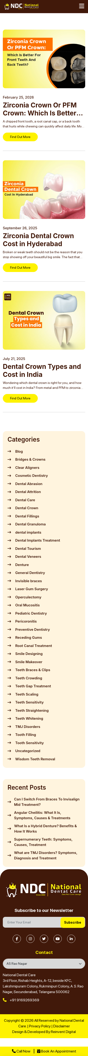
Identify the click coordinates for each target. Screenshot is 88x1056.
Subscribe (72, 922)
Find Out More (20, 137)
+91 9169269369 (21, 1000)
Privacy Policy (40, 1026)
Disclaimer (61, 1026)
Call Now (21, 1051)
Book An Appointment (56, 1051)
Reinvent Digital (63, 1031)
